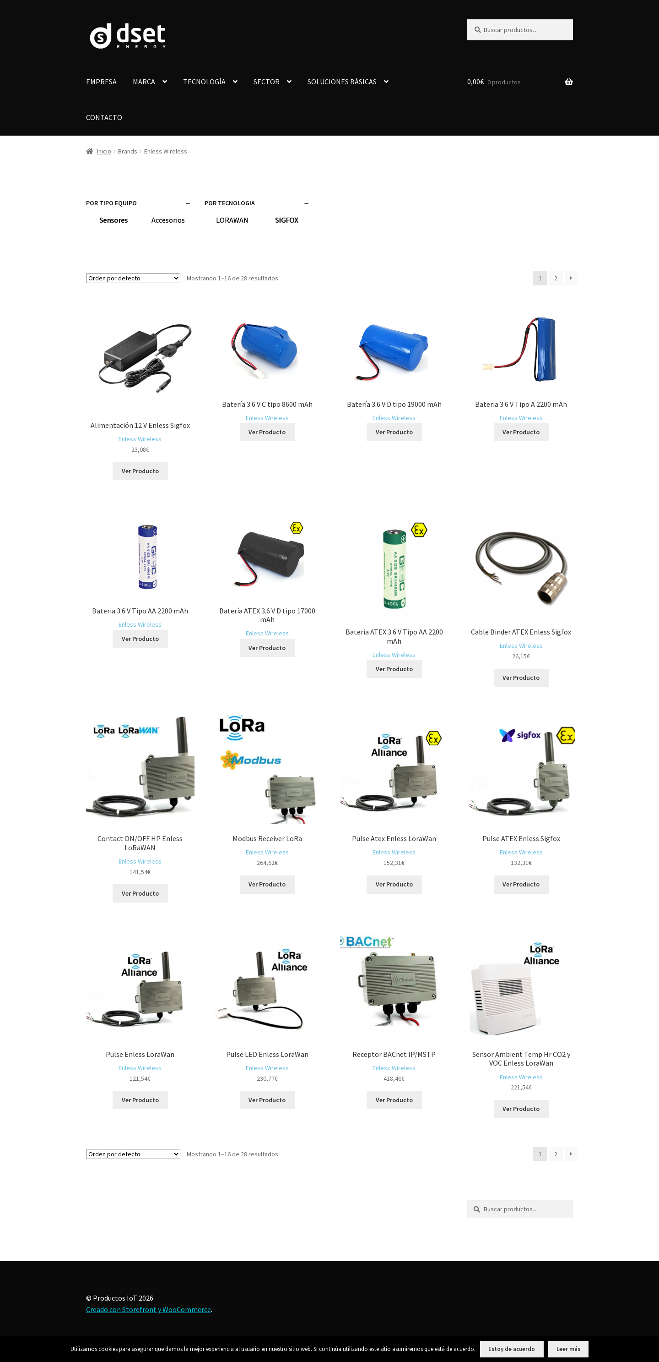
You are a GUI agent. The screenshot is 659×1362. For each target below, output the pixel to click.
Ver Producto (140, 471)
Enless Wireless (140, 439)
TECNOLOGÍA (204, 81)
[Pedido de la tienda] (133, 278)
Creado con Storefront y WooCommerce (148, 1309)
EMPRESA (101, 81)
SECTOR (267, 81)
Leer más (568, 1349)
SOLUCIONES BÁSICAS (342, 81)
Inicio (104, 151)
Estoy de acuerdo (511, 1349)
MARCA (144, 81)
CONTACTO (104, 117)
